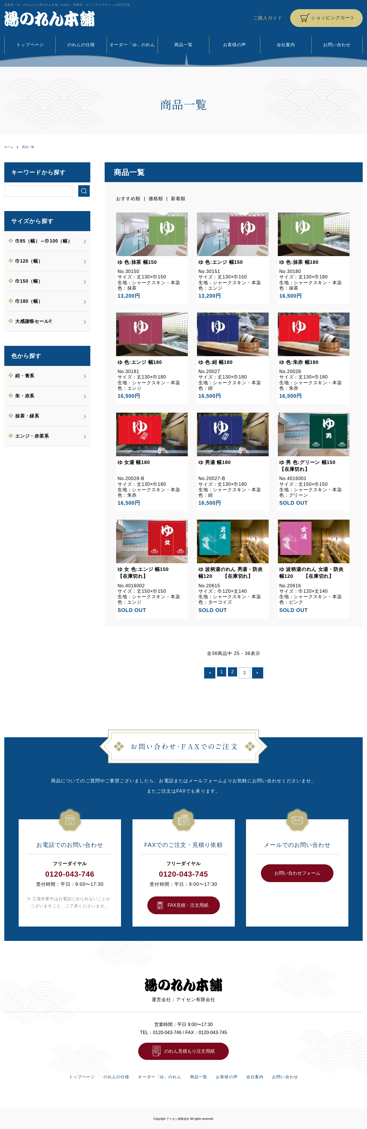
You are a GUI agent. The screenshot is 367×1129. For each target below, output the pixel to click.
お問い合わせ (337, 44)
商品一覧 (183, 44)
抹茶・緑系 (27, 415)
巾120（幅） (29, 260)
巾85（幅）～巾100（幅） (44, 240)
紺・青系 (25, 375)
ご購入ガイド (267, 17)
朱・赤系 (25, 395)
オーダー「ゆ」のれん (132, 44)
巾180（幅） (29, 301)
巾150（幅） (29, 280)
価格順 (156, 198)
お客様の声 (234, 44)
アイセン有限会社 (177, 1118)
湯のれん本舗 (49, 19)
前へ (211, 671)
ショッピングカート (333, 17)
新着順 (178, 198)
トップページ (30, 44)
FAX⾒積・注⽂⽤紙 (187, 902)
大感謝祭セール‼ (34, 321)
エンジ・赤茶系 (32, 435)
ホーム (9, 147)
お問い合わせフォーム (297, 870)
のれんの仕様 (81, 44)
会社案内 (286, 44)
